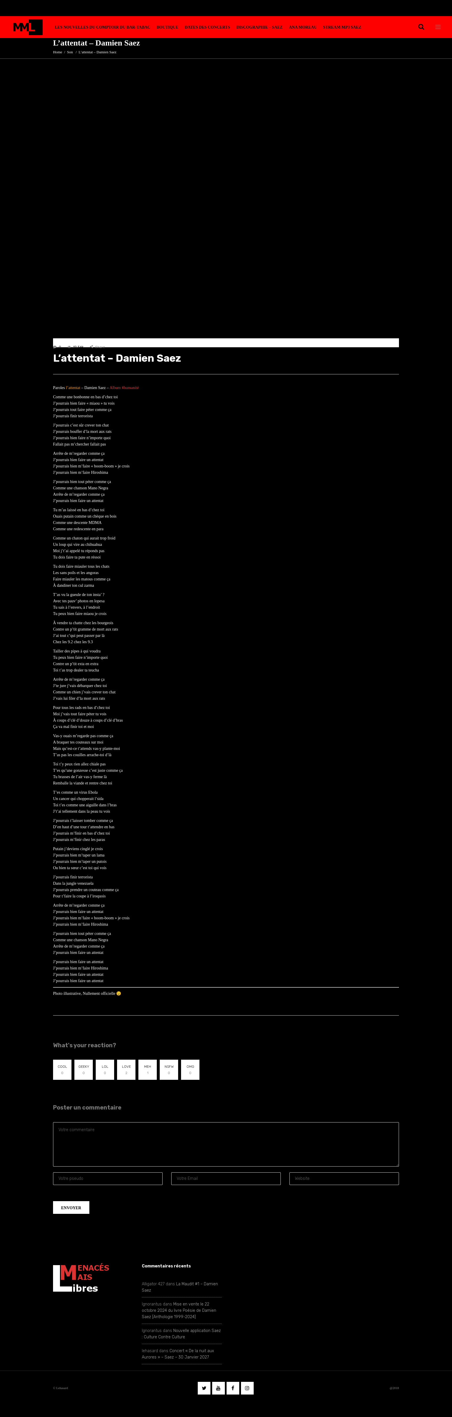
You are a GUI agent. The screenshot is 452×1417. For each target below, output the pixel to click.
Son (70, 52)
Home (57, 52)
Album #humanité (124, 388)
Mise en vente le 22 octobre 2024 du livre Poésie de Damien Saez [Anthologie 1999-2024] (179, 1310)
